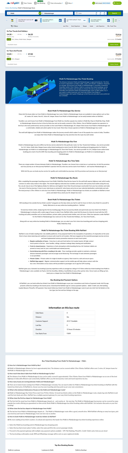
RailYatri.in (28, 387)
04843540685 (106, 3)
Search (114, 13)
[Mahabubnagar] (57, 13)
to (14, 450)
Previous (6, 20)
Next (118, 20)
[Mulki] (23, 13)
